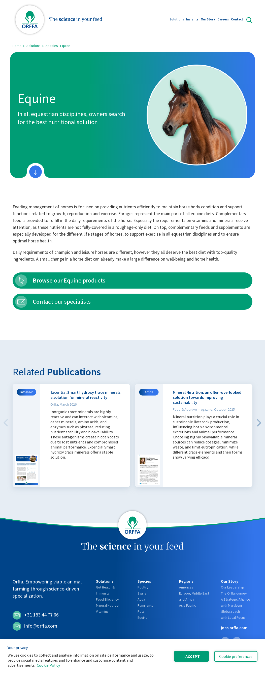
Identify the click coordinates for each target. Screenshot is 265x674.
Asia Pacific (187, 605)
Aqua (141, 599)
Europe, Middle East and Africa (194, 596)
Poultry (143, 587)
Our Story (208, 19)
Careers (223, 19)
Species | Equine (58, 45)
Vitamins (102, 611)
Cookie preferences (235, 656)
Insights (192, 19)
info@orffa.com (35, 626)
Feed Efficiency (107, 599)
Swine (142, 593)
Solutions (177, 19)
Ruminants (145, 605)
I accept (191, 656)
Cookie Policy (48, 665)
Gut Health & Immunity (105, 590)
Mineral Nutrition (108, 605)
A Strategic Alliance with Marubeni (235, 602)
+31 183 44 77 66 (36, 615)
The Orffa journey (234, 593)
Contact (237, 19)
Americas (186, 587)
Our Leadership (232, 587)
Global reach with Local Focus (233, 614)
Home (17, 45)
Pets (141, 611)
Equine (143, 617)
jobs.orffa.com (234, 627)
